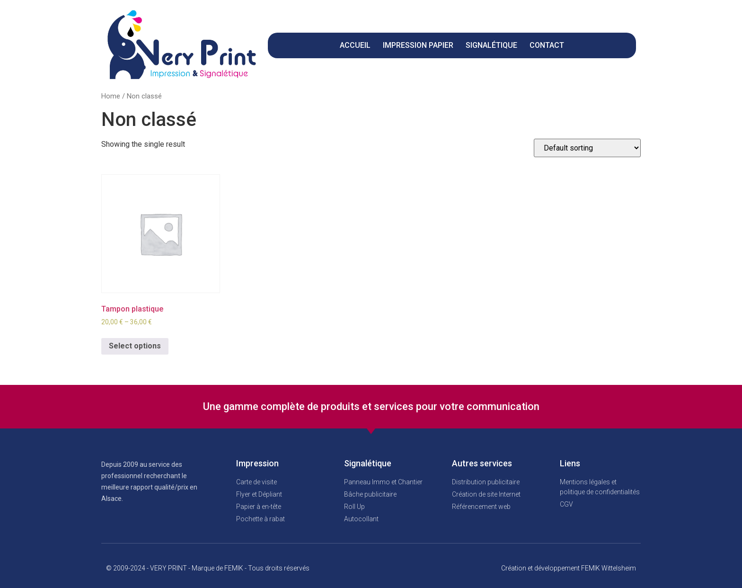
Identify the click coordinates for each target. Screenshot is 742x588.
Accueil (355, 45)
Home (110, 96)
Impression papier (418, 45)
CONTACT (547, 45)
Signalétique (491, 45)
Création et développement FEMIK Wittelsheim (568, 568)
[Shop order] (587, 148)
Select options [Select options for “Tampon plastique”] (135, 345)
